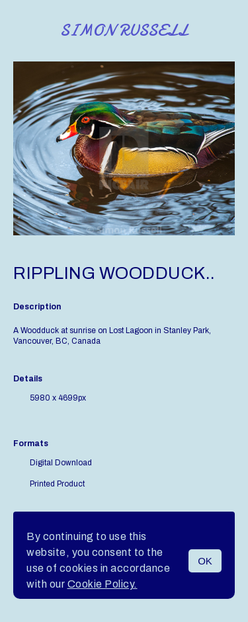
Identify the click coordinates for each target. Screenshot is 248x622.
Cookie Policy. (102, 584)
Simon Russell (124, 31)
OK (205, 560)
